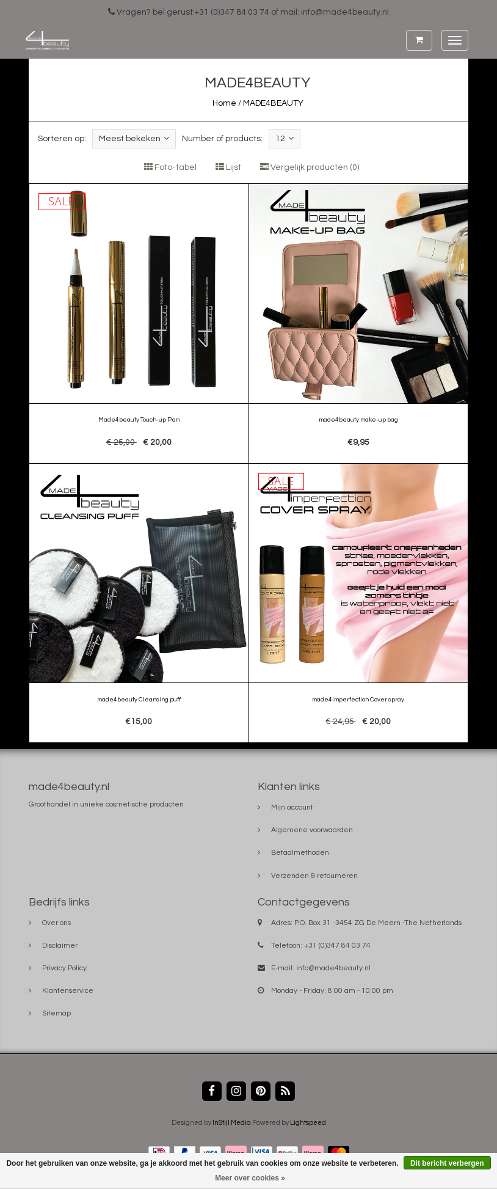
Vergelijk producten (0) (309, 167)
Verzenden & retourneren (314, 876)
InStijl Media (231, 1122)
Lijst (228, 167)
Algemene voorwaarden (312, 830)
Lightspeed (308, 1122)
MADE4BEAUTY (273, 103)
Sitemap (56, 1013)
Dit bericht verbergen (447, 1163)
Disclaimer (60, 945)
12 (284, 138)
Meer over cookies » (250, 1178)
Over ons (56, 923)
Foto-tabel (170, 167)
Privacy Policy (64, 968)
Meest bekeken (134, 138)
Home (224, 103)
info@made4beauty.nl (333, 968)
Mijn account (292, 807)
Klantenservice (67, 991)
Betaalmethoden (300, 853)
